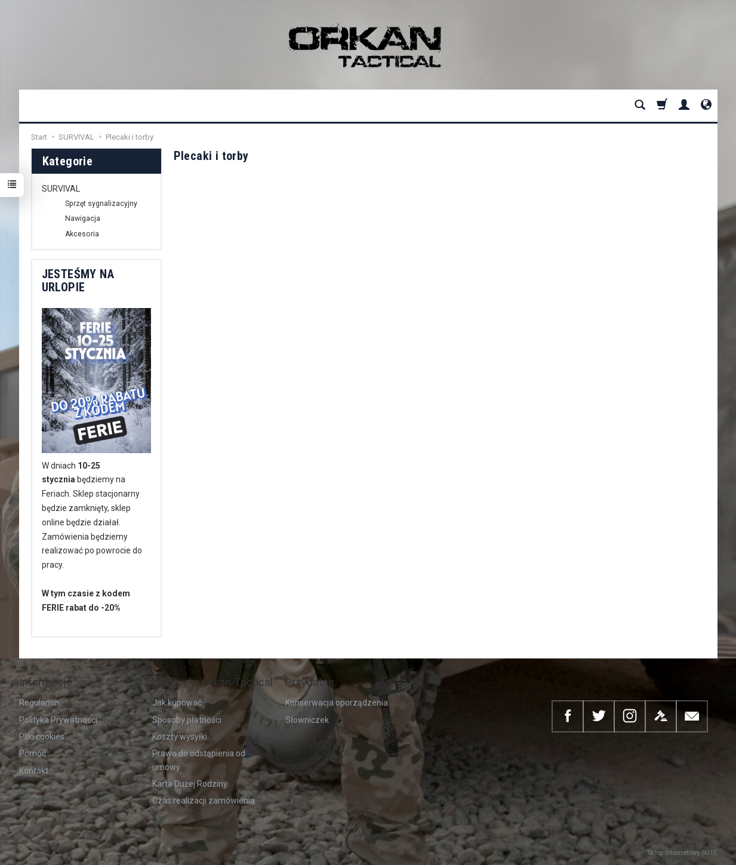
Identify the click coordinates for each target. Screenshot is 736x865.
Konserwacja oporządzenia (336, 702)
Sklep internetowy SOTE (682, 853)
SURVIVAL (61, 188)
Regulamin (39, 702)
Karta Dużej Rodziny (189, 784)
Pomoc (32, 753)
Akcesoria (82, 234)
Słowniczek (307, 720)
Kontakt (33, 770)
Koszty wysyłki (179, 736)
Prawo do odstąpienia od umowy (198, 760)
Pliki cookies (41, 736)
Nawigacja (82, 218)
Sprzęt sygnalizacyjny (101, 203)
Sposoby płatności (186, 720)
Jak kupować (177, 702)
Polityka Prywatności (58, 720)
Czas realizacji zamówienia (203, 800)
